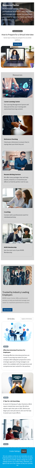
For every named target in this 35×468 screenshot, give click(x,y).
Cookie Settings (14, 451)
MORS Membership (10, 247)
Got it (24, 451)
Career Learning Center (12, 102)
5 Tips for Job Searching (11, 401)
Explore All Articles (27, 319)
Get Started (7, 310)
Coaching (7, 212)
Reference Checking (11, 139)
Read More (17, 44)
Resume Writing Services (12, 174)
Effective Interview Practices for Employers (14, 351)
